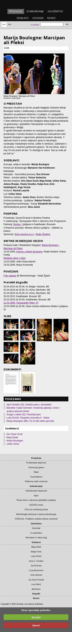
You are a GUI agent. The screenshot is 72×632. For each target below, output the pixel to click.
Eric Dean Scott (14, 434)
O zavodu (35, 25)
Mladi (36, 472)
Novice (51, 18)
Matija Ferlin (36, 552)
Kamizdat (36, 528)
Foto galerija (10, 275)
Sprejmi (36, 617)
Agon (36, 496)
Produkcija (15, 11)
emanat (36, 4)
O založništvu (36, 533)
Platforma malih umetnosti (36, 481)
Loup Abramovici (36, 570)
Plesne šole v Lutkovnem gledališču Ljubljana (36, 500)
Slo (4, 24)
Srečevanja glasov (36, 467)
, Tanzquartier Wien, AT (21, 302)
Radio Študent (43, 234)
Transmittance (36, 477)
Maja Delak (12, 437)
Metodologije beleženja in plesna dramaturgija (36, 514)
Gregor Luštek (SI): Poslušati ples (24, 414)
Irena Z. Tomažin (36, 561)
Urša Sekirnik (36, 575)
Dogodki (38, 18)
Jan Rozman (36, 566)
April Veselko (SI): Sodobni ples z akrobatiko (29, 404)
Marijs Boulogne (15, 440)
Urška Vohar (13, 444)
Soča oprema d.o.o (24, 234)
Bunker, (17, 224)
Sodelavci (23, 18)
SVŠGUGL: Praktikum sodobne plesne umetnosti (36, 519)
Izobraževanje (35, 11)
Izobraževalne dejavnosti (36, 491)
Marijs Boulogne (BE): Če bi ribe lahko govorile (30, 421)
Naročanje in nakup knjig (36, 538)
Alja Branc (36, 589)
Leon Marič (36, 584)
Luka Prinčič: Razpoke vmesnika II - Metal (28, 417)
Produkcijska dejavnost (36, 463)
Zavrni (36, 625)
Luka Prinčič (36, 556)
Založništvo (55, 11)
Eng (9, 24)
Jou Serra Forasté (36, 580)
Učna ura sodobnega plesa (36, 509)
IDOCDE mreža (36, 505)
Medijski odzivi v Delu (15, 258)
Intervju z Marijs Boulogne (29, 251)
